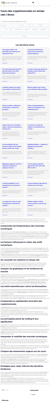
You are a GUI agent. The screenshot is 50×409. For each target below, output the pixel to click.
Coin (6, 29)
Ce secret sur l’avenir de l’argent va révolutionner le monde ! (36, 127)
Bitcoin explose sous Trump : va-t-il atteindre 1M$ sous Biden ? (37, 89)
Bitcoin (8, 92)
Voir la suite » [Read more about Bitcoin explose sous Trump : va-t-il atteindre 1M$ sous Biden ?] (30, 99)
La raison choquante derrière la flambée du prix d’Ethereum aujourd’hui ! (37, 71)
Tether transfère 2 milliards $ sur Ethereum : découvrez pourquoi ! (11, 107)
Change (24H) (43, 29)
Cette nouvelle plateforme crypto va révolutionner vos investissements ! (36, 107)
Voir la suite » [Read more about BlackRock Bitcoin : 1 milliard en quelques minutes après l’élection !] (30, 157)
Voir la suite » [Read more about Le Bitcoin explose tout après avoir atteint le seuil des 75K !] (5, 99)
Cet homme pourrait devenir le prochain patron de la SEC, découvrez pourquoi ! (12, 71)
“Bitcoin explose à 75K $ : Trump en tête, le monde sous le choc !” (37, 203)
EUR (22, 25)
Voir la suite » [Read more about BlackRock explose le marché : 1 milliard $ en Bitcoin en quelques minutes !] (5, 177)
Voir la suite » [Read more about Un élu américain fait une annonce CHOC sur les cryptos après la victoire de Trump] (5, 157)
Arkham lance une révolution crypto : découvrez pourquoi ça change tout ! (12, 127)
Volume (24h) (34, 29)
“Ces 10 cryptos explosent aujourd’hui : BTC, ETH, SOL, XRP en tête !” (36, 165)
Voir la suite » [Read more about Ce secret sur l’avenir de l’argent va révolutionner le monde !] (30, 138)
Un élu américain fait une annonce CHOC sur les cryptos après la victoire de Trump (11, 146)
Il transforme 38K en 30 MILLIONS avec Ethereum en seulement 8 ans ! (11, 51)
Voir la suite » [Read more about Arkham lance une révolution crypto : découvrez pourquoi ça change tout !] (5, 138)
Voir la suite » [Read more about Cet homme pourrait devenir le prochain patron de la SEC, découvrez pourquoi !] (5, 81)
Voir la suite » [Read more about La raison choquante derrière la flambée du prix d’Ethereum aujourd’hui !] (30, 81)
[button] (33, 2)
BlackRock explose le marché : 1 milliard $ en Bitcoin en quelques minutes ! (12, 165)
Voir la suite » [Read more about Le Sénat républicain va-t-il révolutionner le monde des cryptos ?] (5, 195)
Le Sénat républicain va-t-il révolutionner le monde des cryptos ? (11, 185)
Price (11, 29)
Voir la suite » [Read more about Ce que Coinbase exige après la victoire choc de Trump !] (30, 195)
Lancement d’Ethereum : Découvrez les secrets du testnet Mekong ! (35, 51)
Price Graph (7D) (18, 29)
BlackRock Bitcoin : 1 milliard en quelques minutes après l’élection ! (38, 146)
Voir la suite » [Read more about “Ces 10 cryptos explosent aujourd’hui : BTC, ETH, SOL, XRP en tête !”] (30, 177)
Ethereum (19, 58)
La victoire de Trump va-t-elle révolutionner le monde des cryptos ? (11, 203)
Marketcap (27, 29)
